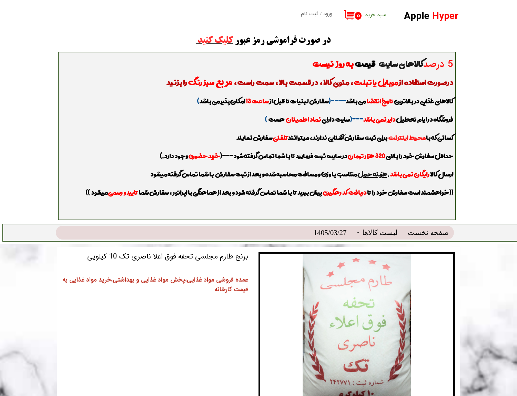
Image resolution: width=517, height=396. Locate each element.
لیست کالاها (379, 215)
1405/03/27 (330, 215)
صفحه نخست (428, 215)
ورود (327, 14)
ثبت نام (309, 14)
